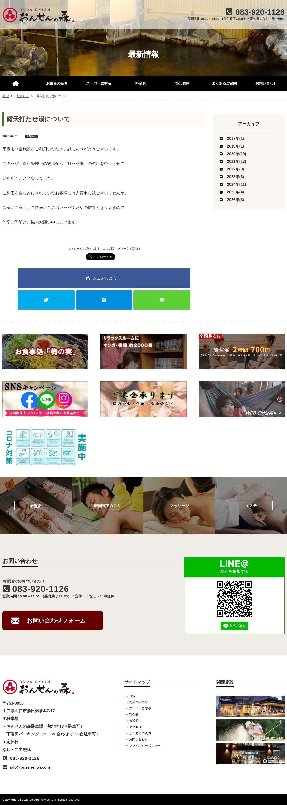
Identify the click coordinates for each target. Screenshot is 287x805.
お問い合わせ (266, 83)
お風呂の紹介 (57, 83)
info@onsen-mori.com (30, 767)
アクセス (135, 727)
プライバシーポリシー (144, 745)
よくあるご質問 (224, 83)
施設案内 (182, 83)
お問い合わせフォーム (56, 620)
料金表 (140, 83)
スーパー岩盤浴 (98, 83)
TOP (17, 81)
